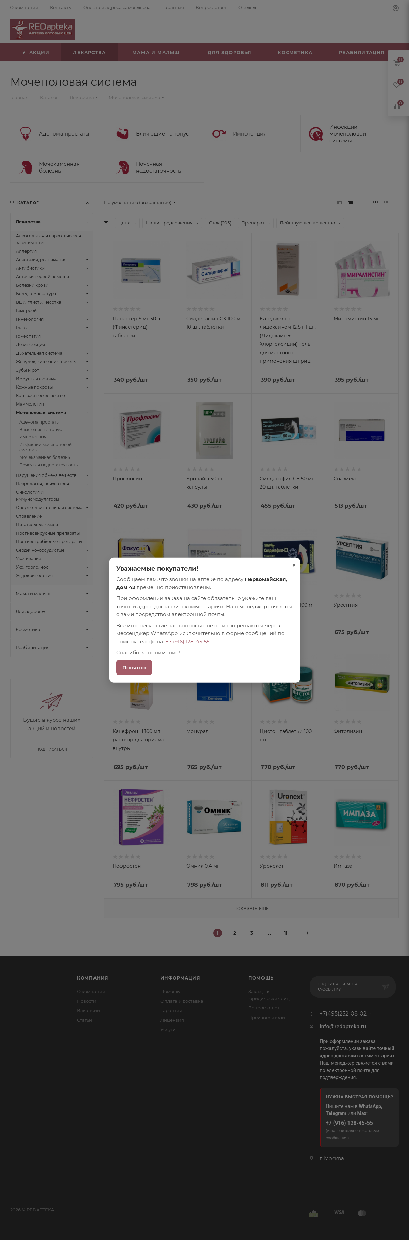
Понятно (134, 667)
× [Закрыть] (294, 565)
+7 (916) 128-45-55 (187, 641)
